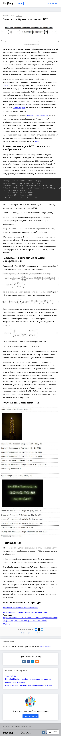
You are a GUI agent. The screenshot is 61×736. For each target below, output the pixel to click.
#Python (6, 624)
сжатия (5, 85)
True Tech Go (10, 676)
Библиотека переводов (23, 726)
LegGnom (19, 16)
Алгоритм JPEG (19, 108)
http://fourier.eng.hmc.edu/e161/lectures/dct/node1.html (25, 612)
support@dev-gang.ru (27, 733)
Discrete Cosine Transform (37, 116)
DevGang (8, 3)
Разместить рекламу (30, 716)
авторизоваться (46, 646)
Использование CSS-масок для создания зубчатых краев (28, 685)
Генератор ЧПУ (8, 726)
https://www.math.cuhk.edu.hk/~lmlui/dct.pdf (20, 607)
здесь (37, 141)
